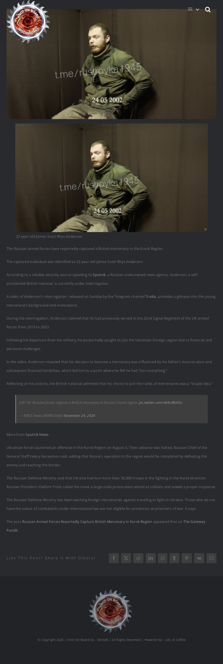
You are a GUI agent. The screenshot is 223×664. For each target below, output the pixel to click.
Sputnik (99, 274)
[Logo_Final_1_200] (109, 591)
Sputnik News (36, 434)
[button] (208, 9)
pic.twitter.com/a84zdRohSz (160, 402)
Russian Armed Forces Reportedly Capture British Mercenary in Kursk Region (87, 521)
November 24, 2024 (79, 415)
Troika (150, 296)
